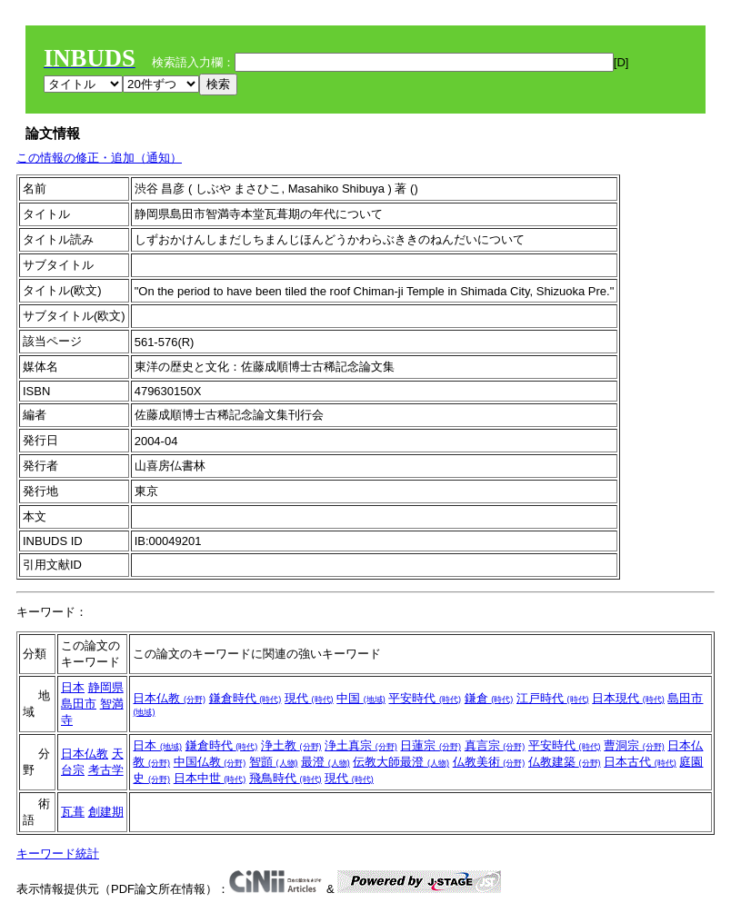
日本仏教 (169, 698)
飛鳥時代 (285, 778)
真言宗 (495, 745)
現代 (309, 698)
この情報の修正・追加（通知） (99, 157)
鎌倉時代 (245, 698)
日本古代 (640, 762)
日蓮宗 (430, 745)
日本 (73, 687)
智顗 (273, 762)
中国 (361, 698)
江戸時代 (552, 698)
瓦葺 (73, 812)
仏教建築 (564, 762)
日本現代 (628, 698)
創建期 (106, 812)
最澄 (325, 762)
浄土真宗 (361, 745)
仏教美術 (489, 762)
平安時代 (424, 698)
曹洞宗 (634, 745)
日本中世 (210, 778)
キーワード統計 (57, 853)
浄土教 (291, 745)
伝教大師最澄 (401, 762)
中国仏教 (210, 762)
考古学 (106, 770)
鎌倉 (489, 698)
